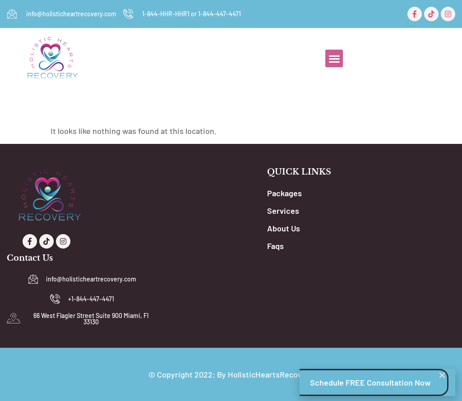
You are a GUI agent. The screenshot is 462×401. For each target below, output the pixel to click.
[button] (334, 58)
